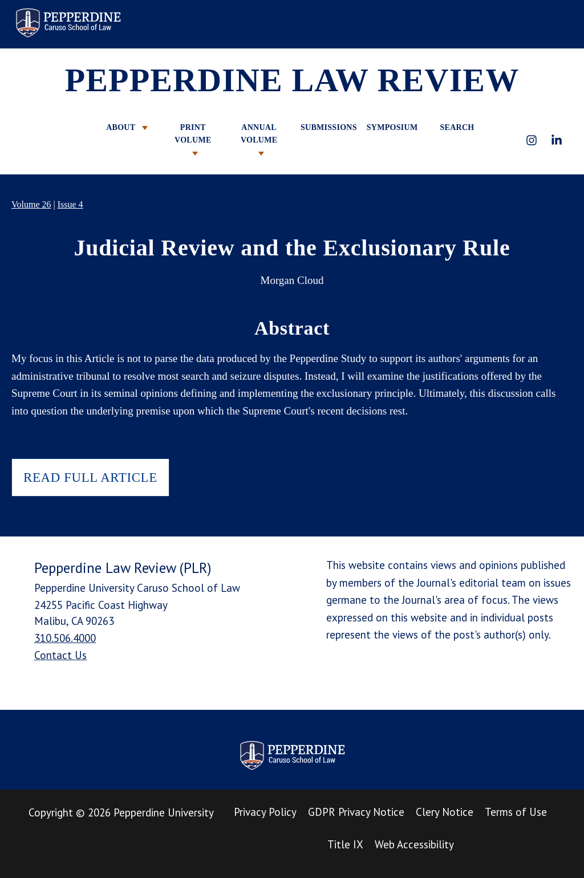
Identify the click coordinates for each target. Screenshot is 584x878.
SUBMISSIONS (325, 127)
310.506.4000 (65, 638)
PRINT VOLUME (193, 139)
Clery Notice (444, 812)
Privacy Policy (265, 812)
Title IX (345, 844)
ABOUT (127, 127)
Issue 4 (70, 204)
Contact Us (60, 655)
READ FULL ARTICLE (90, 477)
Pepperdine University (163, 812)
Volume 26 (31, 204)
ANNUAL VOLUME (259, 139)
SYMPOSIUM (391, 127)
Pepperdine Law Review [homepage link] (68, 23)
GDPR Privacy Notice (356, 812)
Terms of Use (516, 812)
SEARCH (457, 127)
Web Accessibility (414, 844)
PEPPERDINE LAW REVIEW (292, 80)
